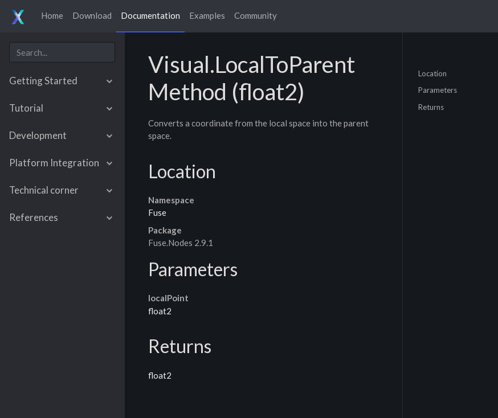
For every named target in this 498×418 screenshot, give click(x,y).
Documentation (150, 15)
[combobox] (62, 52)
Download (92, 15)
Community (255, 15)
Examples (207, 15)
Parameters (437, 90)
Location (432, 72)
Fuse (157, 212)
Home (52, 15)
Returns (431, 106)
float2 (160, 311)
